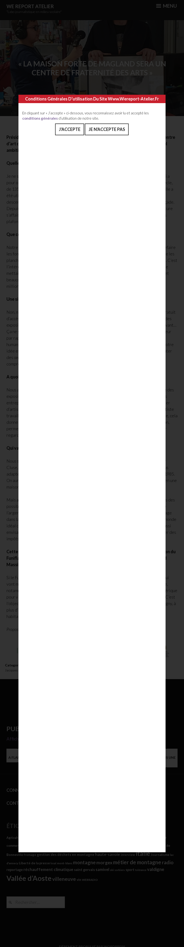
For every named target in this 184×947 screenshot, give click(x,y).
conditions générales (40, 118)
